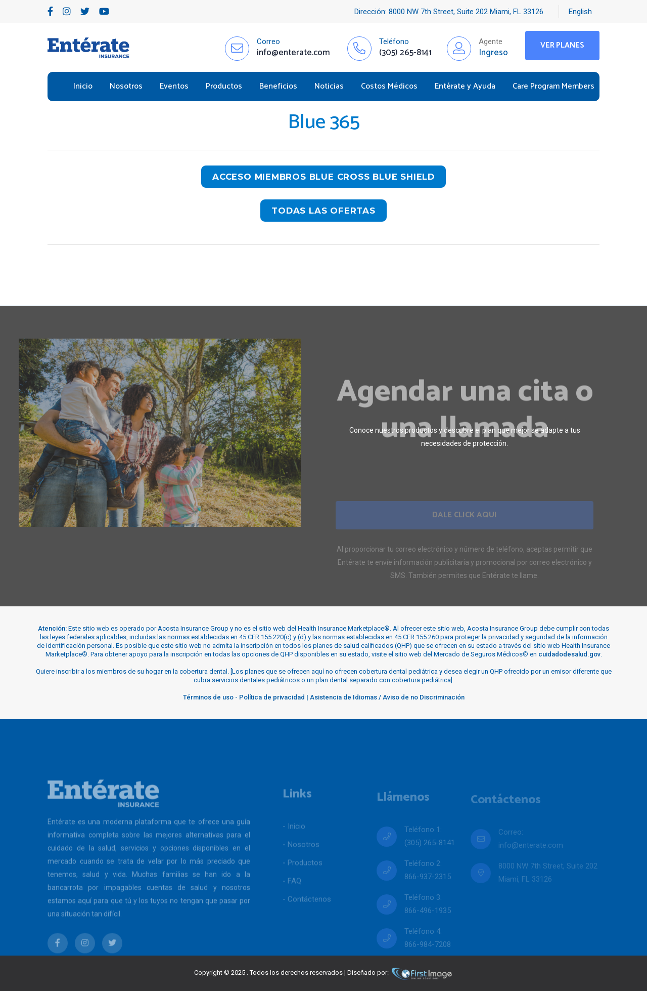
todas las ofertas (323, 210)
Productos (224, 86)
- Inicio (294, 842)
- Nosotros (301, 860)
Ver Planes (562, 45)
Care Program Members (553, 86)
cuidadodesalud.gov (569, 654)
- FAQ (292, 896)
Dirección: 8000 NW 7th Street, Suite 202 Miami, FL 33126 (448, 11)
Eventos (174, 86)
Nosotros (126, 86)
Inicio (83, 86)
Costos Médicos (389, 86)
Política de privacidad (272, 697)
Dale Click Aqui (464, 528)
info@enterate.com (530, 855)
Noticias (329, 86)
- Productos (302, 878)
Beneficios (278, 86)
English (580, 11)
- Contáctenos (307, 915)
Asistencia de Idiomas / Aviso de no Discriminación (387, 697)
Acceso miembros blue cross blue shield (323, 177)
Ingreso (493, 53)
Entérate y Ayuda (465, 86)
